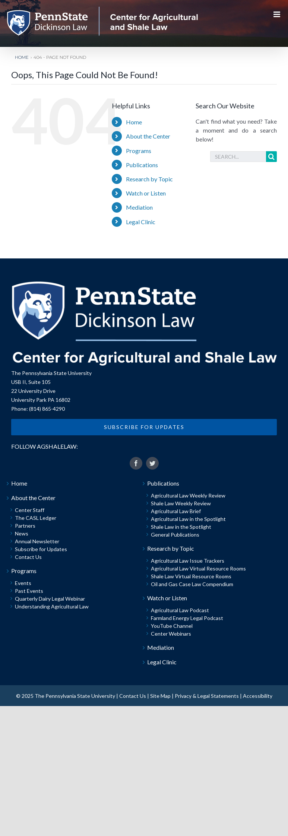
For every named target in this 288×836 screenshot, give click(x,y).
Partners (25, 525)
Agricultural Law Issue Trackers (187, 560)
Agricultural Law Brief (176, 511)
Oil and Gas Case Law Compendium (192, 584)
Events (23, 583)
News (21, 533)
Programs (138, 150)
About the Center (148, 136)
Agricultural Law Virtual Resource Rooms (198, 568)
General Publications (175, 534)
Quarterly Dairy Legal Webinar (50, 598)
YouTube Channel (172, 626)
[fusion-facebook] (136, 463)
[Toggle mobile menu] (277, 14)
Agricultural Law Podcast (180, 610)
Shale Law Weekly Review (181, 503)
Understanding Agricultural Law (52, 606)
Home (134, 121)
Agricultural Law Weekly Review (188, 495)
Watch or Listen (146, 193)
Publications (142, 164)
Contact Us (28, 557)
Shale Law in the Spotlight (181, 527)
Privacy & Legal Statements (207, 696)
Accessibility (257, 696)
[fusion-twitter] (152, 463)
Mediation (139, 207)
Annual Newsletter (37, 541)
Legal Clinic (140, 221)
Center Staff (29, 510)
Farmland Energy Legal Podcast (187, 618)
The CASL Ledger (35, 518)
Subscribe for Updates (41, 549)
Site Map (160, 696)
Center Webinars (171, 633)
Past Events (29, 591)
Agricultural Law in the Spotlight (188, 519)
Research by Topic (149, 178)
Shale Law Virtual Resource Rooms (191, 576)
